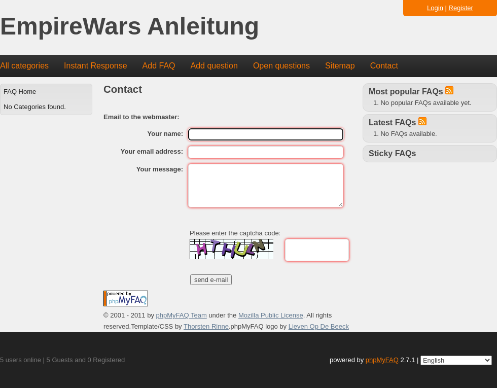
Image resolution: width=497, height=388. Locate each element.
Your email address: (152, 151)
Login (435, 8)
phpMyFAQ (382, 360)
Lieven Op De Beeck (319, 326)
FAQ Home (20, 91)
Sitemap (340, 65)
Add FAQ (159, 65)
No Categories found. (35, 107)
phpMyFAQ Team (181, 315)
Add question (214, 65)
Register (461, 8)
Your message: (159, 169)
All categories (24, 65)
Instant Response (95, 65)
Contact (384, 65)
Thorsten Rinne (206, 326)
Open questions (281, 65)
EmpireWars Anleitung (129, 26)
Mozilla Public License (270, 315)
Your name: (166, 133)
